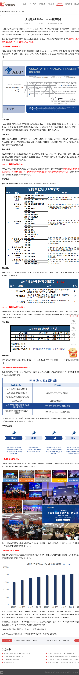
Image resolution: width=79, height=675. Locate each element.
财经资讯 (59, 4)
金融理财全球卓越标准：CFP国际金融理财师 (30, 640)
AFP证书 (12, 463)
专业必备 (21, 12)
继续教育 (68, 4)
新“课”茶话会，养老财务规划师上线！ (61, 640)
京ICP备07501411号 (50, 672)
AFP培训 (52, 555)
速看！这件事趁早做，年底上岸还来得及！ (61, 653)
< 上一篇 (7, 640)
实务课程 (51, 4)
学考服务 (42, 4)
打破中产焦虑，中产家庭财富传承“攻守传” (17, 653)
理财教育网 (6, 418)
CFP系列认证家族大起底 (12, 659)
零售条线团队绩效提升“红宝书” (14, 656)
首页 (24, 4)
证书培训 (33, 4)
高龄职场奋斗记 (9, 663)
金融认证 (14, 12)
